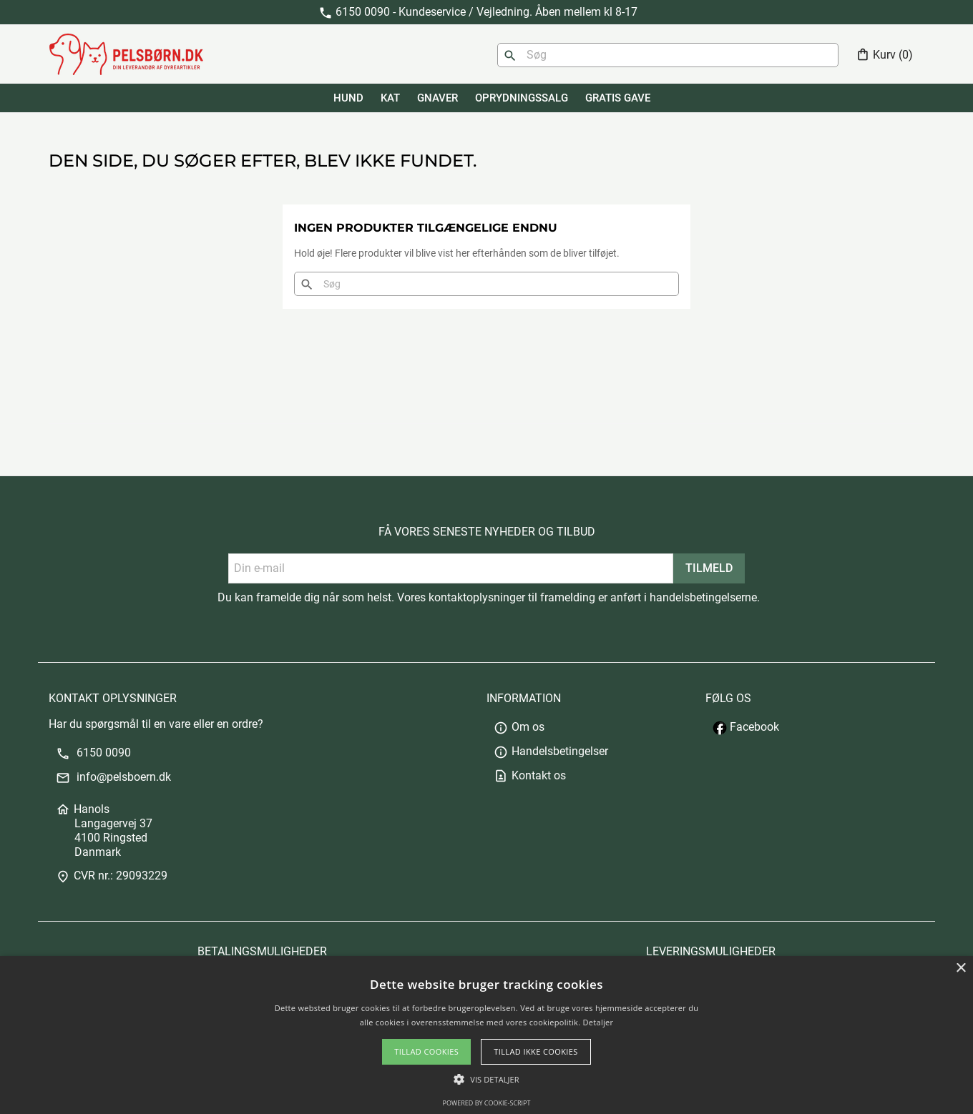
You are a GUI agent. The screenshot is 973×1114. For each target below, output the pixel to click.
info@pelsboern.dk (113, 777)
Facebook (746, 727)
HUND (348, 98)
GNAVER (437, 98)
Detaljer (598, 1022)
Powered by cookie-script (487, 1103)
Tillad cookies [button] (426, 1051)
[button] (486, 1079)
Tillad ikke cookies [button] (536, 1051)
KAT (390, 98)
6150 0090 (93, 752)
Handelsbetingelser (551, 751)
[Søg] (667, 55)
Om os (519, 727)
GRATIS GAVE (617, 98)
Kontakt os (530, 775)
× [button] (960, 968)
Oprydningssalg (521, 98)
